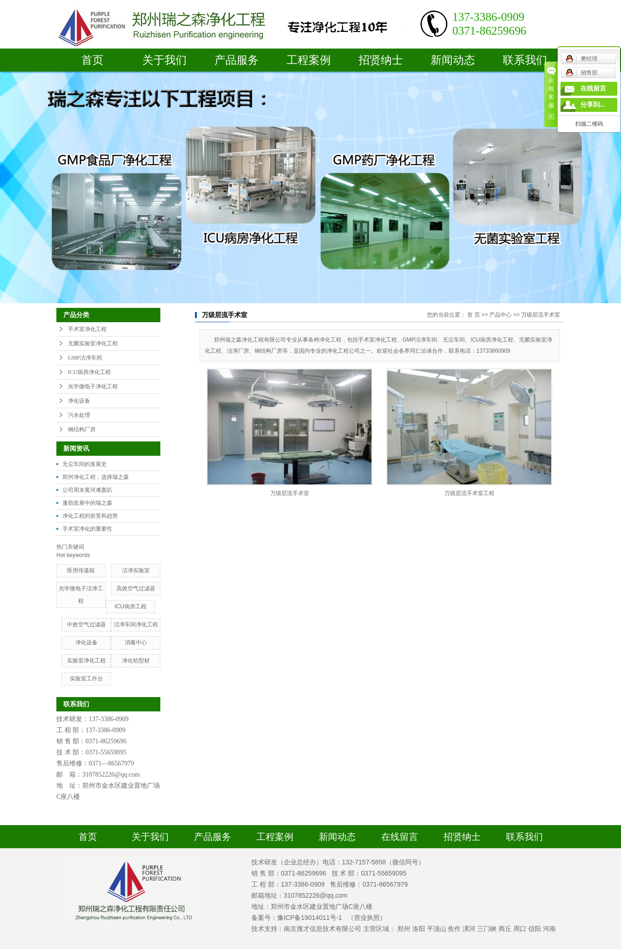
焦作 (454, 928)
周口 (519, 928)
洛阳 (418, 928)
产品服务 (236, 60)
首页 (92, 60)
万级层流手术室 (540, 315)
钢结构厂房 (82, 429)
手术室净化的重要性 (87, 529)
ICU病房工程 (130, 606)
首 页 (473, 315)
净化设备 (79, 401)
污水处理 (79, 415)
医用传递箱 (81, 570)
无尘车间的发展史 (84, 464)
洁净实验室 (136, 570)
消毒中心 (136, 642)
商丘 (505, 928)
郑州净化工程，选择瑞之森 (95, 477)
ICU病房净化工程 (89, 372)
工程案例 (308, 60)
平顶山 (436, 928)
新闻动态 (453, 60)
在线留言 (399, 837)
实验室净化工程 (86, 660)
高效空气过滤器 (135, 588)
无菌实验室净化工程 (93, 343)
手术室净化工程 (87, 329)
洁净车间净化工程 (136, 624)
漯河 (469, 928)
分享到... (592, 104)
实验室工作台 (86, 678)
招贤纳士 (381, 60)
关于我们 (164, 60)
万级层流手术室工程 (469, 493)
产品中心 (500, 315)
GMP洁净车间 (85, 358)
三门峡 (487, 928)
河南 (549, 928)
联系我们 (525, 60)
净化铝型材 (136, 660)
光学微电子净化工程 (93, 386)
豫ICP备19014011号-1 (309, 917)
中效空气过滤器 (86, 624)
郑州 (403, 928)
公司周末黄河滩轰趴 (87, 490)
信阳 (534, 928)
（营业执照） (366, 917)
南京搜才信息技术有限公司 (322, 928)
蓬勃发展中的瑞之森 (87, 503)
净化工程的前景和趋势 (90, 516)
